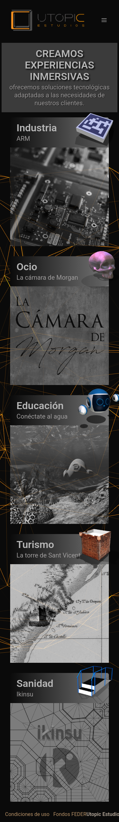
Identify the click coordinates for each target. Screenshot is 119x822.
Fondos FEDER (69, 814)
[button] (104, 20)
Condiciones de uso (27, 814)
